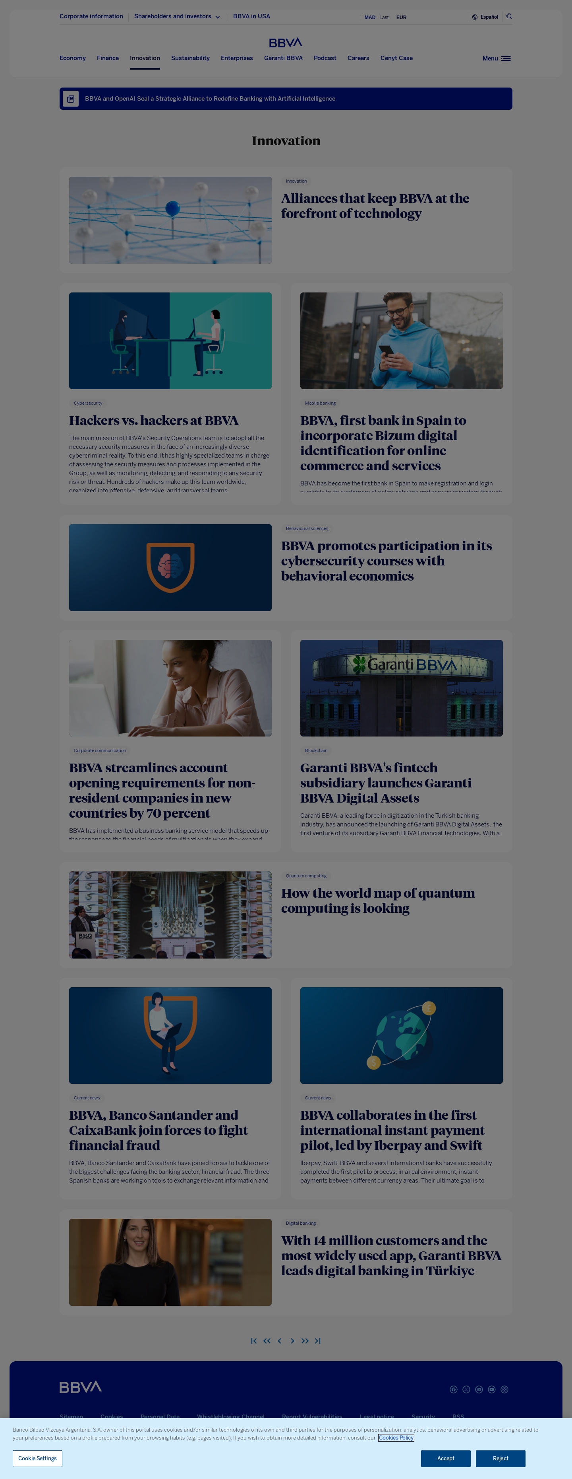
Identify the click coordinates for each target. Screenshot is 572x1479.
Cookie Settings (37, 1458)
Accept (446, 1458)
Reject (500, 1458)
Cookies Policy (396, 1438)
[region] (286, 1448)
